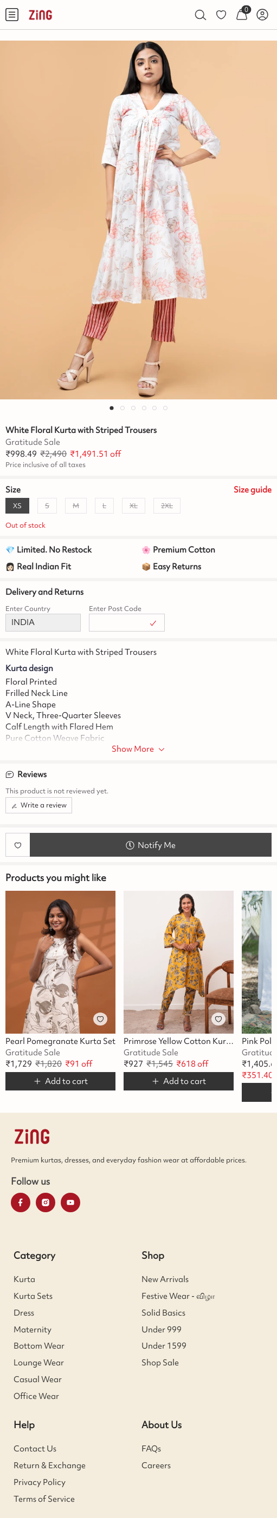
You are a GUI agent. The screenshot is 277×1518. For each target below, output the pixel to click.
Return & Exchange (50, 1465)
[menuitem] (11, 14)
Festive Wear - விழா (178, 1296)
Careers (156, 1465)
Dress (24, 1312)
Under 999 (161, 1329)
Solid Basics (163, 1312)
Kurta (24, 1279)
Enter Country (27, 608)
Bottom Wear (39, 1345)
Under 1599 (163, 1345)
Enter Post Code (115, 608)
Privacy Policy (40, 1482)
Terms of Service (44, 1499)
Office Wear (36, 1396)
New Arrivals (165, 1279)
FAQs (151, 1448)
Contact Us (35, 1448)
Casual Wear (38, 1379)
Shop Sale (160, 1362)
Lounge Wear (39, 1362)
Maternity (32, 1329)
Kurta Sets (33, 1296)
